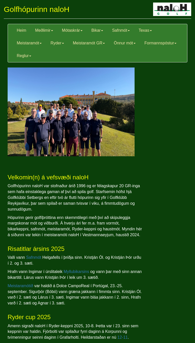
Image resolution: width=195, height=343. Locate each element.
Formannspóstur (160, 43)
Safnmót (121, 30)
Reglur (24, 56)
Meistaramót (29, 43)
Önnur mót (125, 43)
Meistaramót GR (89, 43)
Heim (21, 30)
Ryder (57, 43)
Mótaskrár (72, 30)
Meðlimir (44, 30)
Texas (145, 30)
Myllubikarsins (76, 271)
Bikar (97, 30)
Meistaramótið (20, 286)
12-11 (122, 337)
